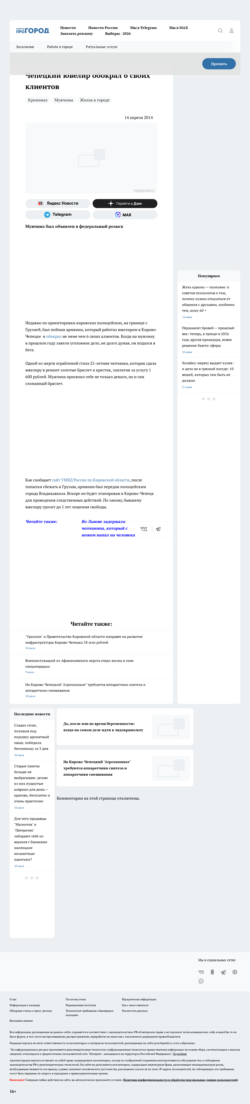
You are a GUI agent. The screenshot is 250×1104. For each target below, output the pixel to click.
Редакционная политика (81, 1005)
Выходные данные (21, 1020)
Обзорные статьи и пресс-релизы (31, 1010)
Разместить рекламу (135, 1010)
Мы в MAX (178, 27)
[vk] (144, 529)
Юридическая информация (139, 999)
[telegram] (159, 529)
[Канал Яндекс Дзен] (125, 203)
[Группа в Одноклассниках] (212, 972)
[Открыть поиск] (220, 30)
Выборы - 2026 (118, 33)
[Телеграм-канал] (57, 214)
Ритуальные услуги (101, 46)
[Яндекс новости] (57, 203)
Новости (68, 27)
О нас (13, 999)
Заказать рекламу (76, 33)
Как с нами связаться (135, 1005)
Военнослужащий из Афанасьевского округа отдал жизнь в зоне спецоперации (91, 666)
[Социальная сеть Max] (125, 214)
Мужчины (63, 100)
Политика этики (76, 999)
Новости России (103, 27)
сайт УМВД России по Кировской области (91, 480)
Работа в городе (60, 46)
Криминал (38, 100)
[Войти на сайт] (231, 30)
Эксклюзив (25, 46)
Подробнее (180, 1054)
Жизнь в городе (95, 100)
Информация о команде (25, 1005)
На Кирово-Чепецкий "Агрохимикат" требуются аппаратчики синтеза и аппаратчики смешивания (91, 690)
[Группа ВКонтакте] (201, 972)
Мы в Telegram (143, 27)
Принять (219, 63)
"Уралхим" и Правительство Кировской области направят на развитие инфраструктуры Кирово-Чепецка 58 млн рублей (91, 642)
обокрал (54, 336)
